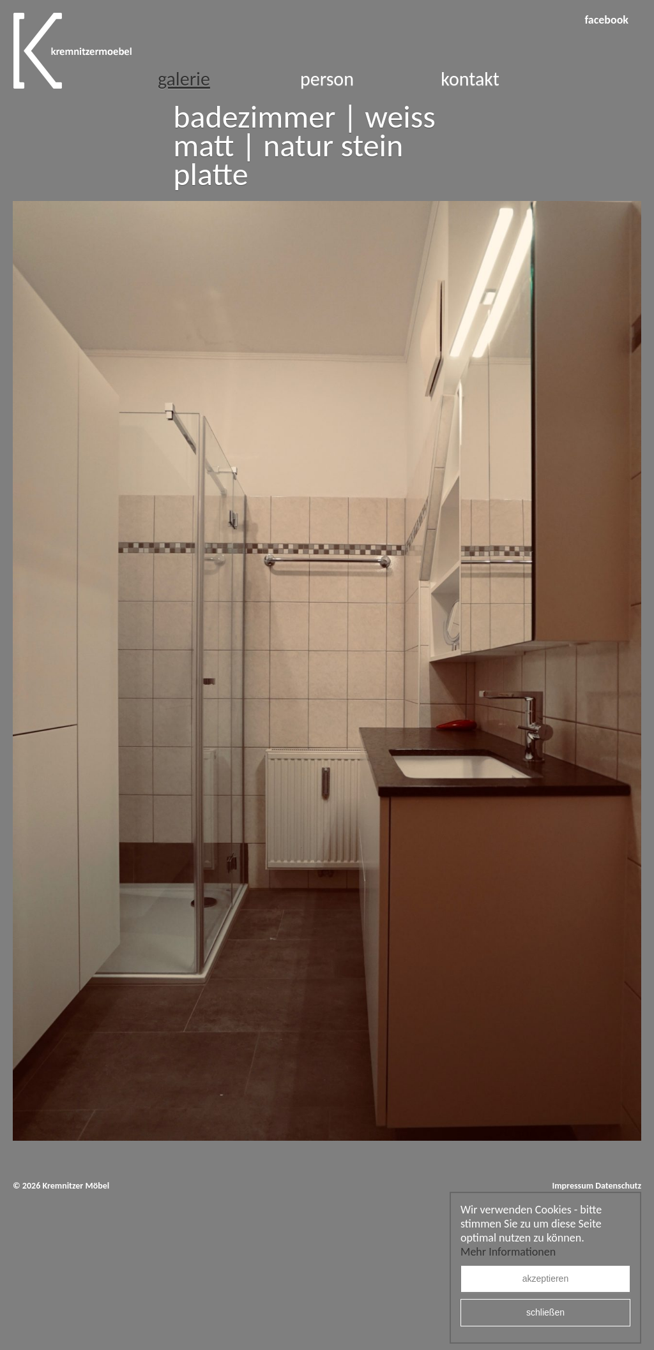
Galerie (184, 79)
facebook (606, 20)
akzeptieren (545, 1279)
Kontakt (470, 79)
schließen (545, 1313)
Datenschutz (618, 1185)
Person (327, 79)
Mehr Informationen (508, 1252)
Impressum (572, 1185)
